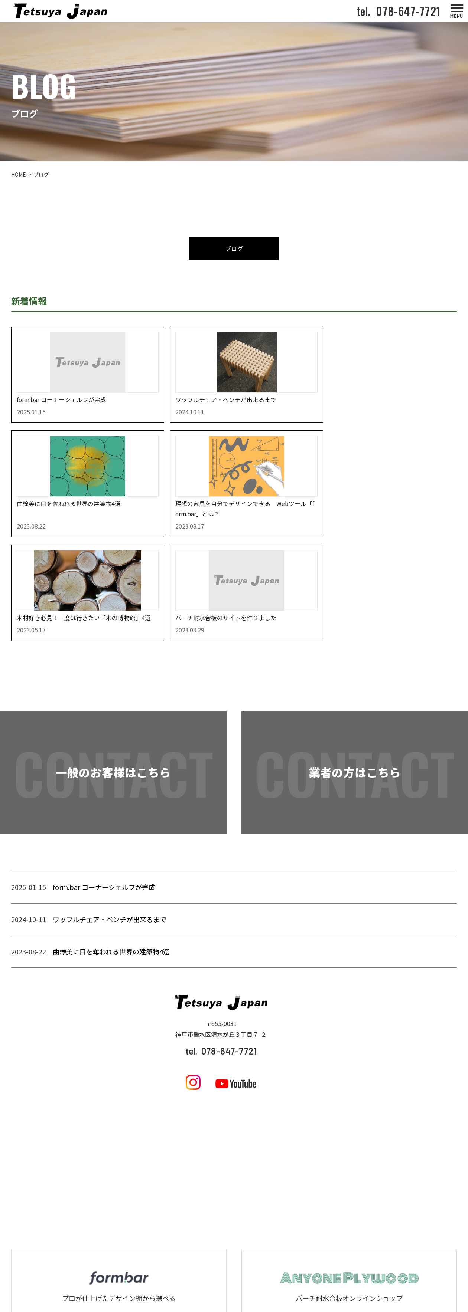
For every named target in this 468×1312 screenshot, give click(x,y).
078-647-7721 (405, 11)
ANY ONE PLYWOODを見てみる (349, 1245)
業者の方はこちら (355, 690)
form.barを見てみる (118, 1245)
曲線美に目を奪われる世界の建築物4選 (111, 869)
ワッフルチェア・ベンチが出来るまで (109, 837)
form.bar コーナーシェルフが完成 (104, 805)
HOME (18, 174)
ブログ (234, 248)
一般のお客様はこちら (113, 690)
